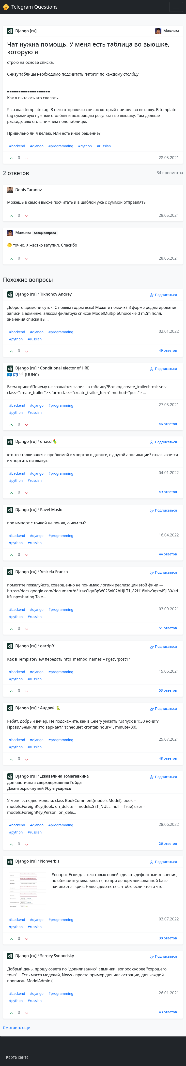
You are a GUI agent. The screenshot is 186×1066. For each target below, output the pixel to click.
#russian (104, 146)
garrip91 (48, 646)
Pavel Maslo (51, 509)
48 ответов (168, 758)
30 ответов (168, 938)
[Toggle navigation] (176, 7)
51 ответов (168, 628)
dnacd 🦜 (49, 441)
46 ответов (168, 423)
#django (37, 146)
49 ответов (168, 350)
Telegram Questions (30, 6)
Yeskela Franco (54, 571)
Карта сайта (17, 1057)
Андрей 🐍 (50, 708)
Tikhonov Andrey (56, 294)
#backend (17, 146)
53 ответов (168, 690)
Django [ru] (22, 30)
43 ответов (168, 1012)
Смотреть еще (16, 1027)
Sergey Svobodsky (57, 955)
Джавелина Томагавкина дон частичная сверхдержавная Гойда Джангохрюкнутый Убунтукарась (48, 782)
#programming (60, 146)
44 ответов (168, 554)
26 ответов (168, 843)
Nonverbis (50, 861)
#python (85, 146)
